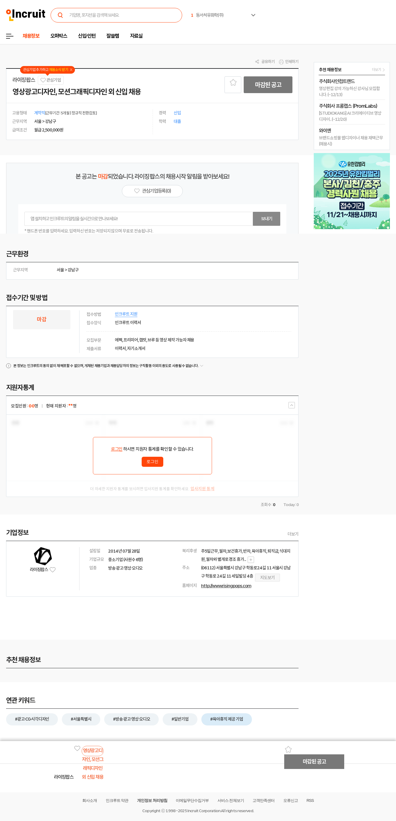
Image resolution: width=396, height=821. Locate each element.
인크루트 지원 (126, 314)
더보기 (293, 534)
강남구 (73, 270)
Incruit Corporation (203, 810)
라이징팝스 (23, 80)
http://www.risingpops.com (226, 586)
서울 (60, 270)
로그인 (116, 449)
